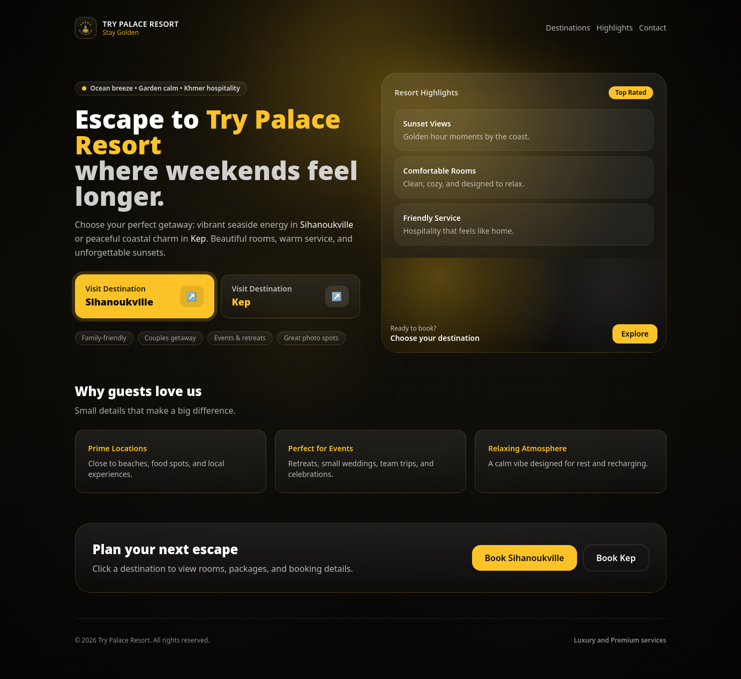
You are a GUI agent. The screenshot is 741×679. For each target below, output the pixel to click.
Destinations (568, 28)
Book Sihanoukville (524, 558)
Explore (634, 334)
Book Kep (616, 558)
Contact (653, 28)
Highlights (614, 28)
